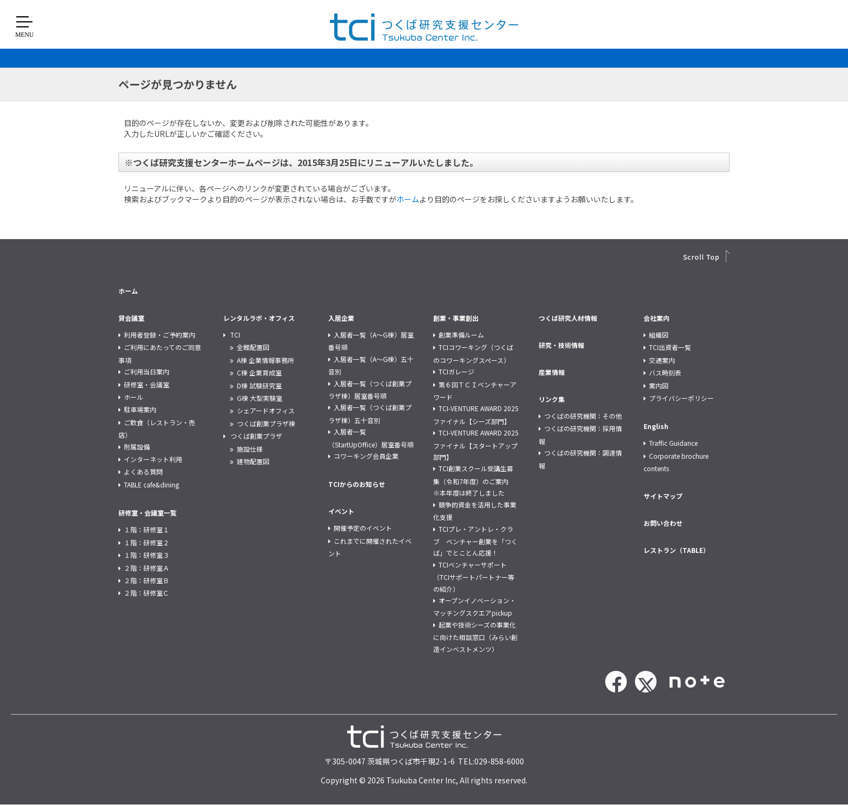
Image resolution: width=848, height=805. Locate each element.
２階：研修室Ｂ (146, 580)
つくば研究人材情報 (568, 317)
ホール (133, 396)
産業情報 (552, 372)
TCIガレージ (456, 371)
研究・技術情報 (561, 344)
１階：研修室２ (146, 542)
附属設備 (137, 446)
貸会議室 (131, 317)
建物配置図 (253, 461)
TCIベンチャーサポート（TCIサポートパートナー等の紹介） (473, 576)
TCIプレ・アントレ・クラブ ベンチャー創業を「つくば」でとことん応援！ (475, 541)
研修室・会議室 (146, 384)
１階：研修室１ (146, 529)
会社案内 (657, 317)
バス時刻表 (665, 372)
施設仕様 (250, 448)
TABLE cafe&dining (151, 484)
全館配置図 (253, 347)
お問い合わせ (663, 522)
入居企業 (341, 317)
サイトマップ (663, 495)
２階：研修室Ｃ (146, 592)
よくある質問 (143, 471)
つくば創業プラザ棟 (266, 423)
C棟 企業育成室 (259, 372)
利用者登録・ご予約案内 (159, 334)
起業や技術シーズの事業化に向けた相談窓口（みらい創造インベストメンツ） (475, 637)
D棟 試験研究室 (259, 385)
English (656, 426)
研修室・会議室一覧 (147, 512)
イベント (341, 511)
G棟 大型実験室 (259, 397)
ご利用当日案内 (146, 371)
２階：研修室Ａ (146, 567)
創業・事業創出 (456, 317)
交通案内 (662, 360)
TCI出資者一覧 (670, 347)
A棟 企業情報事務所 (265, 360)
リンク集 (552, 399)
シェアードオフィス (266, 410)
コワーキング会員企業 (366, 455)
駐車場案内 (140, 409)
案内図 (658, 385)
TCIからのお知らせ (356, 484)
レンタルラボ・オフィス (259, 317)
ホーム (407, 199)
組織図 (658, 334)
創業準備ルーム (461, 334)
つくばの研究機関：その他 (583, 415)
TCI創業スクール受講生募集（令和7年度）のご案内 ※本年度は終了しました (474, 480)
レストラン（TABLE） (677, 550)
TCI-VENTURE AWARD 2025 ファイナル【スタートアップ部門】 (476, 444)
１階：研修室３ (146, 554)
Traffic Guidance (673, 442)
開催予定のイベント (363, 527)
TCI (235, 334)
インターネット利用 (153, 459)
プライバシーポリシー (681, 397)
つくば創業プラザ (256, 435)
